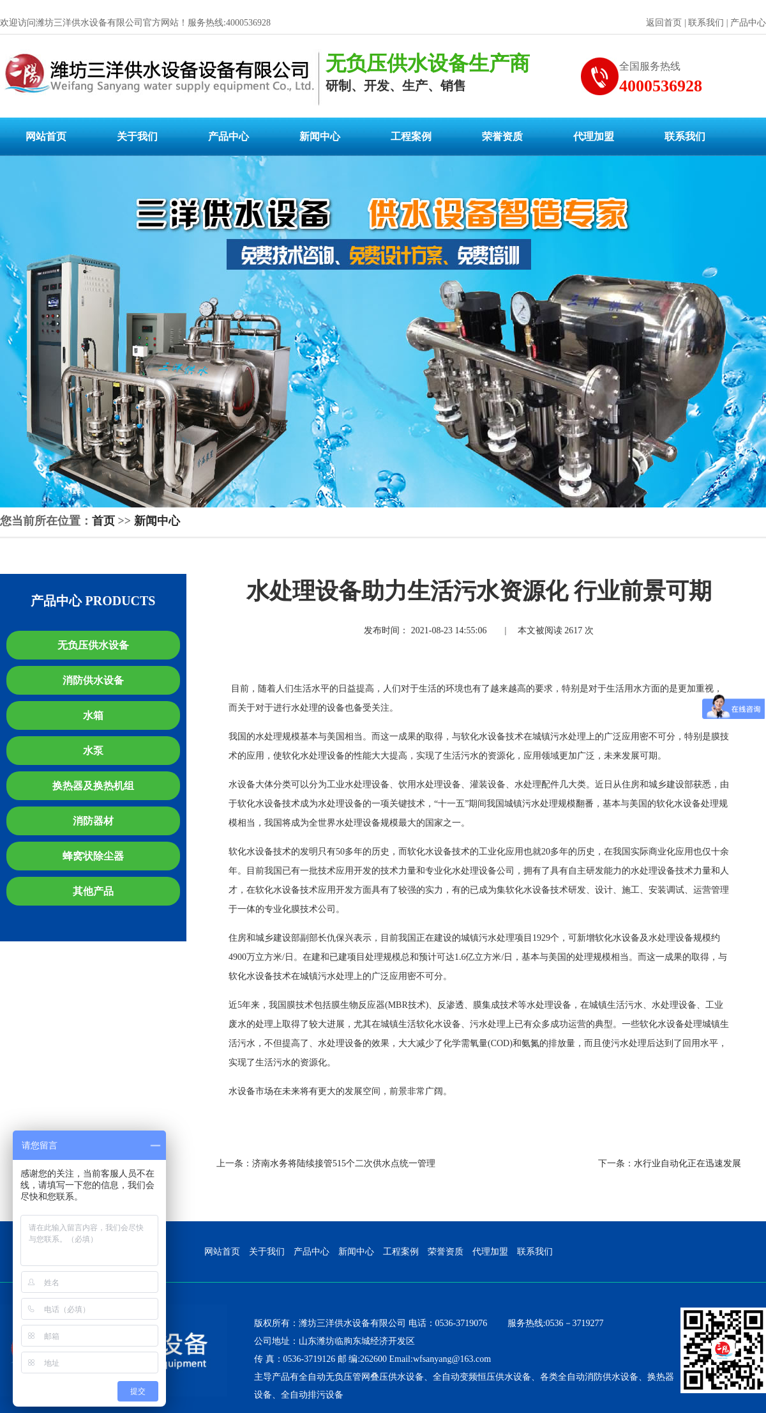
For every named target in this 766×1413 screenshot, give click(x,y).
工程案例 (411, 136)
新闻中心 (319, 136)
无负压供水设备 (93, 645)
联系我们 (706, 22)
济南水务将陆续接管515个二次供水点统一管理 (343, 1163)
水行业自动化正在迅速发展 (687, 1163)
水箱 (93, 715)
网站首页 (46, 136)
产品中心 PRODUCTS (93, 601)
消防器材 (93, 820)
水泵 (93, 750)
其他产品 (93, 891)
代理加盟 (593, 136)
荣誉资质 (502, 136)
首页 (103, 520)
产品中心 (748, 22)
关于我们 (137, 136)
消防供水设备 (93, 680)
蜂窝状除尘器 (93, 856)
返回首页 (664, 22)
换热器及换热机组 (93, 785)
